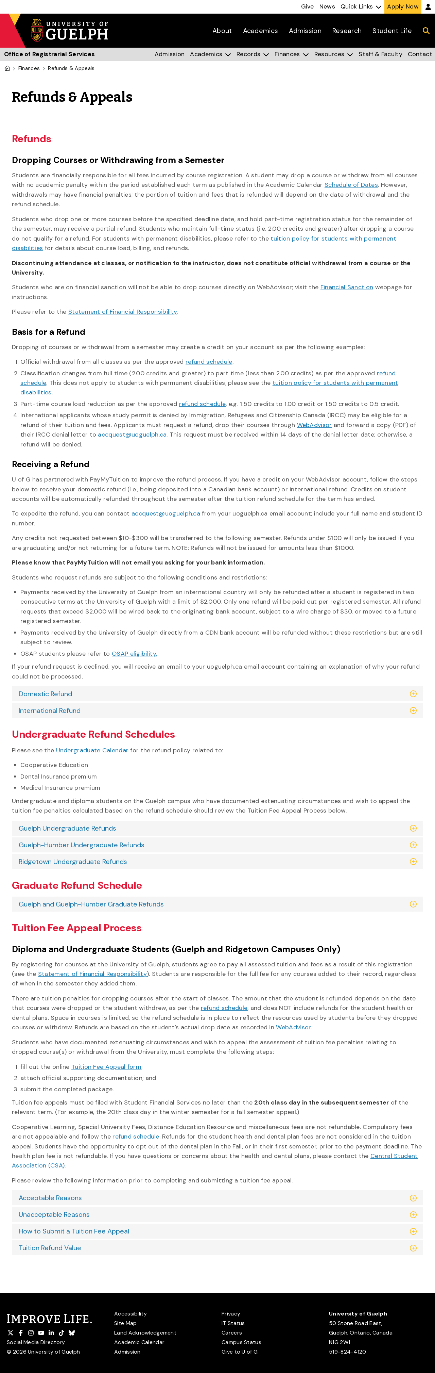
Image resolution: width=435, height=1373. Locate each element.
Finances (29, 68)
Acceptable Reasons (50, 1197)
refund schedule (209, 362)
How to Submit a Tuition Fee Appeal (74, 1231)
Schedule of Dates (351, 185)
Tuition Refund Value (50, 1247)
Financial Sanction (346, 287)
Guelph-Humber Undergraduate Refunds (81, 844)
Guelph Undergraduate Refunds (67, 828)
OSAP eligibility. (134, 654)
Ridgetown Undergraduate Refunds (73, 861)
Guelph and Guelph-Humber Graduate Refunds (91, 904)
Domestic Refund (45, 693)
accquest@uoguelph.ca (132, 434)
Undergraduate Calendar (92, 750)
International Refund (50, 710)
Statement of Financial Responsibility (122, 312)
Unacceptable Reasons (54, 1214)
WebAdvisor (314, 425)
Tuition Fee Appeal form (106, 1067)
